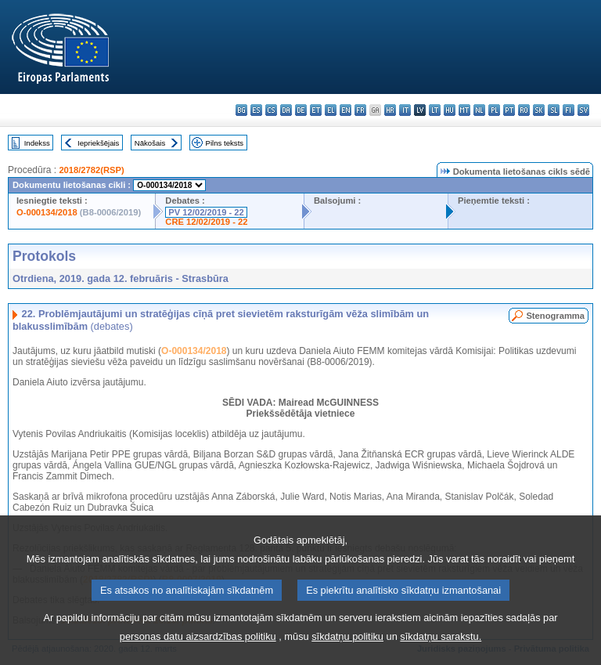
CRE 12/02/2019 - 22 (206, 221)
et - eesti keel (316, 110)
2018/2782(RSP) (91, 170)
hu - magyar (449, 110)
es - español (256, 110)
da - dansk (286, 110)
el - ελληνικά (330, 110)
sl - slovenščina (554, 110)
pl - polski (494, 110)
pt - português (509, 110)
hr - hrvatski (390, 110)
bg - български (241, 110)
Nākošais (150, 143)
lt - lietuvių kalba (435, 110)
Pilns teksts (225, 143)
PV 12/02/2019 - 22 (205, 212)
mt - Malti (464, 110)
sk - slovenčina (539, 110)
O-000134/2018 (46, 212)
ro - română (524, 110)
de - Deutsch (301, 110)
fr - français (360, 110)
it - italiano (405, 110)
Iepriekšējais (98, 143)
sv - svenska (583, 110)
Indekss (37, 143)
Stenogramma (555, 315)
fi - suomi (568, 110)
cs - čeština (271, 110)
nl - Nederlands (479, 110)
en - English (345, 110)
